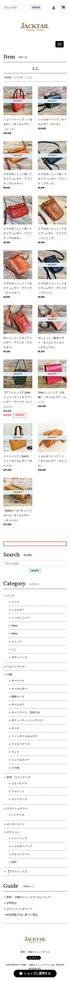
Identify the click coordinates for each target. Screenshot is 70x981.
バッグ (19, 77)
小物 (9, 674)
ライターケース (20, 743)
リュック (16, 641)
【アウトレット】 (17, 871)
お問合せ (11, 902)
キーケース (17, 680)
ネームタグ (17, 704)
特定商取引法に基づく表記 (22, 914)
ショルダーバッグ (21, 846)
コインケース (19, 783)
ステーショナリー (17, 808)
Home (7, 77)
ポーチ (15, 728)
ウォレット (17, 791)
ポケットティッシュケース (27, 720)
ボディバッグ (19, 657)
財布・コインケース (18, 777)
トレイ (15, 751)
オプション (13, 832)
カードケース (19, 799)
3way (14, 633)
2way (14, 625)
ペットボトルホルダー (24, 736)
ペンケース (17, 814)
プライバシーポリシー (19, 908)
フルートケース (16, 666)
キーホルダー (19, 688)
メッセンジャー (20, 617)
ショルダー (17, 609)
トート (15, 601)
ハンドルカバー (20, 759)
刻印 (14, 862)
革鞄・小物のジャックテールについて (28, 897)
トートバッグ (19, 838)
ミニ (14, 649)
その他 (15, 767)
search (36, 7)
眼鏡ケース (17, 696)
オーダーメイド (16, 824)
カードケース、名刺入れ (25, 712)
